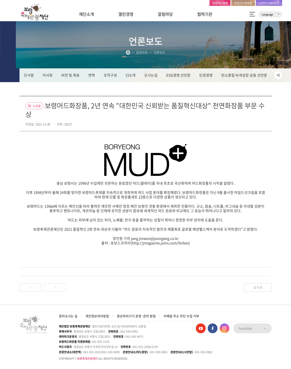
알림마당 (165, 14)
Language (270, 14)
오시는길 (151, 76)
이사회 (48, 76)
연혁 (91, 76)
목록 (257, 288)
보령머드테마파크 (269, 3)
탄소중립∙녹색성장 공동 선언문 (244, 76)
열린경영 (126, 14)
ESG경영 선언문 (178, 76)
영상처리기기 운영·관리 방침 (136, 316)
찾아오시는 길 (68, 316)
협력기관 (205, 14)
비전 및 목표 (70, 76)
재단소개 (86, 14)
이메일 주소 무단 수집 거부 (181, 316)
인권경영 (206, 76)
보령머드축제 (220, 3)
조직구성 (110, 76)
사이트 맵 (252, 14)
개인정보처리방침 (97, 316)
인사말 (29, 76)
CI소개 (131, 76)
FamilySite (252, 328)
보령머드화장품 (243, 3)
